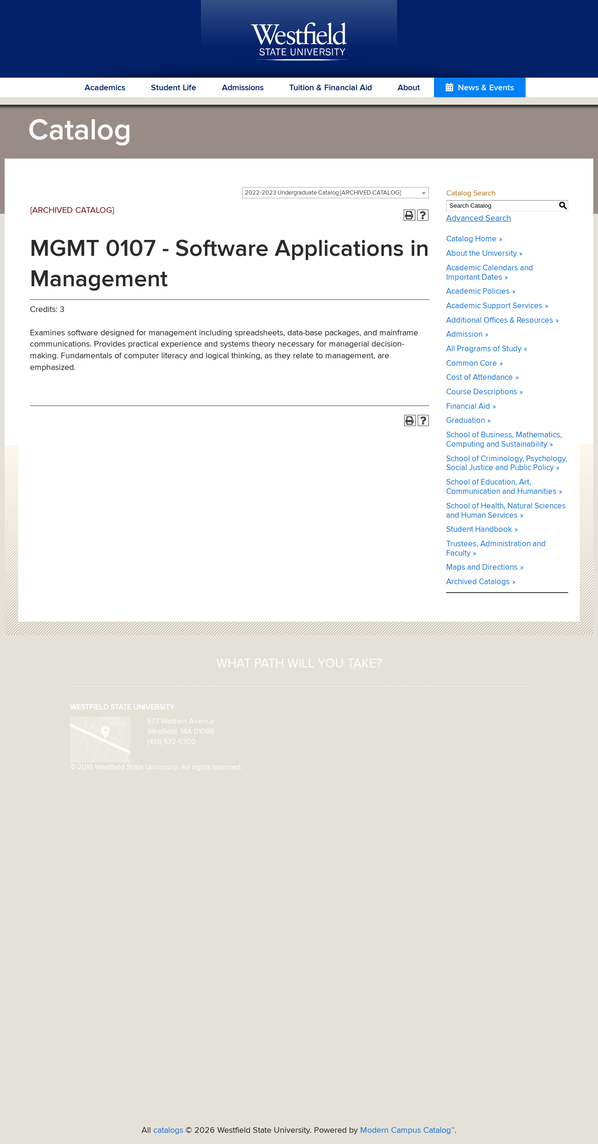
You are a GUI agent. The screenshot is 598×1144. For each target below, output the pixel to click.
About (409, 88)
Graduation (465, 421)
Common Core (471, 364)
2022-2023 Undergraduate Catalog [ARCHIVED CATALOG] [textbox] (323, 193)
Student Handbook (479, 530)
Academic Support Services (494, 306)
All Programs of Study (483, 349)
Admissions (242, 88)
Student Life (173, 88)
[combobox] (335, 192)
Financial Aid (468, 407)
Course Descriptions (481, 392)
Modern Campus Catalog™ (407, 1130)
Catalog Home (471, 239)
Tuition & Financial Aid (330, 88)
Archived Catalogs (478, 582)
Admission (464, 335)
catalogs (168, 1130)
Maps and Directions (482, 568)
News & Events (486, 88)
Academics (105, 88)
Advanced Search (478, 218)
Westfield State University (299, 42)
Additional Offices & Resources (499, 321)
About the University (481, 254)
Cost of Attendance (479, 378)
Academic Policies (478, 292)
